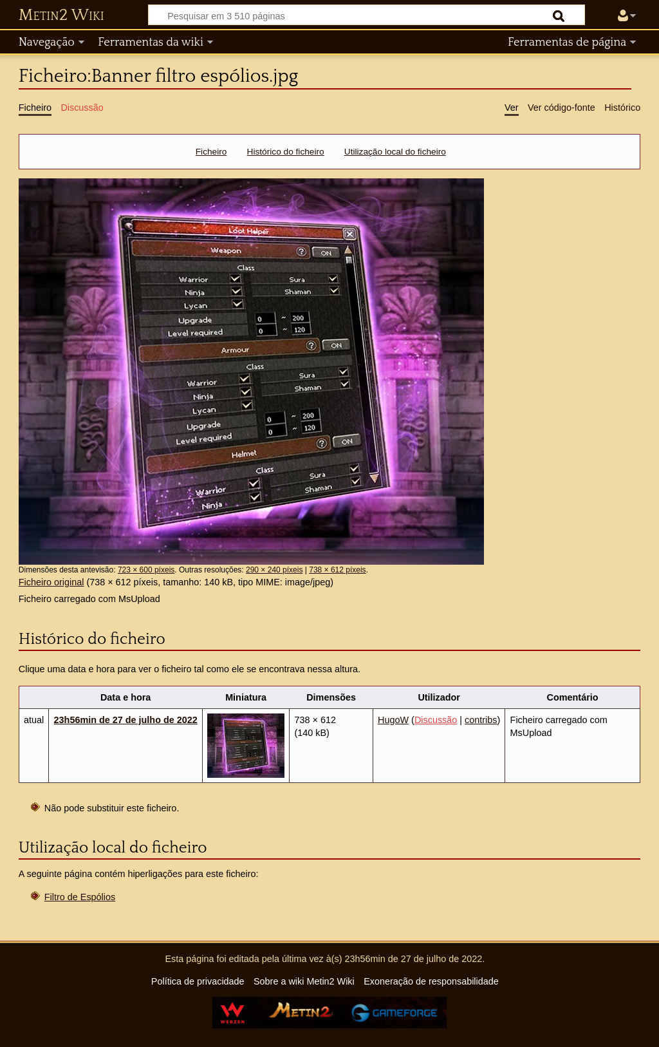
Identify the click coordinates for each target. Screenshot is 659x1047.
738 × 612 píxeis (337, 569)
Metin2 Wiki (61, 15)
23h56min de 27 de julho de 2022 (126, 720)
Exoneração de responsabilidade (431, 981)
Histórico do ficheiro (285, 151)
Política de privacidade (198, 981)
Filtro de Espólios (79, 897)
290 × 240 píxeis (274, 569)
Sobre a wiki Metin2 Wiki (304, 981)
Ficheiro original (51, 582)
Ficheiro (211, 151)
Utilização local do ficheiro (395, 151)
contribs (481, 720)
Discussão (435, 720)
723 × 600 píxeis (146, 569)
